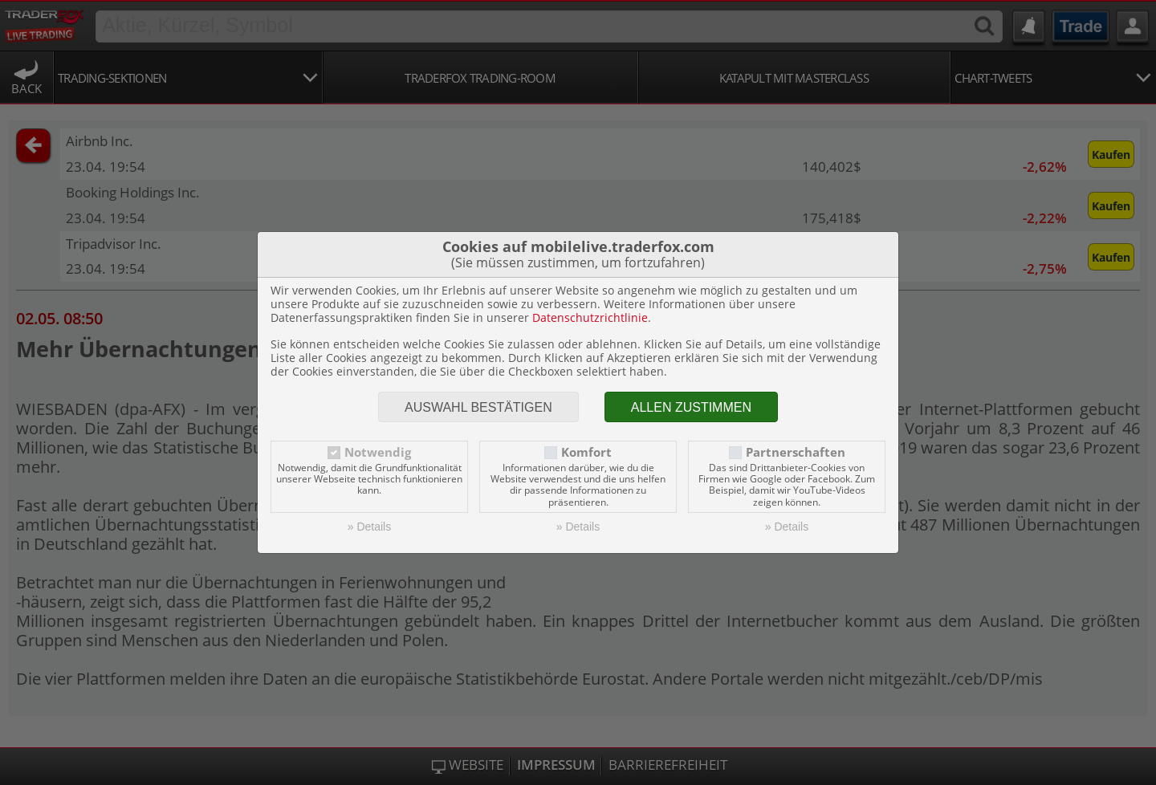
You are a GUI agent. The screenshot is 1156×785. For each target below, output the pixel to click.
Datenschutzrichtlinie (590, 317)
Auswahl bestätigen (478, 407)
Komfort (586, 452)
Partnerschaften (795, 452)
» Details (369, 526)
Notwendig (377, 452)
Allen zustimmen (691, 407)
